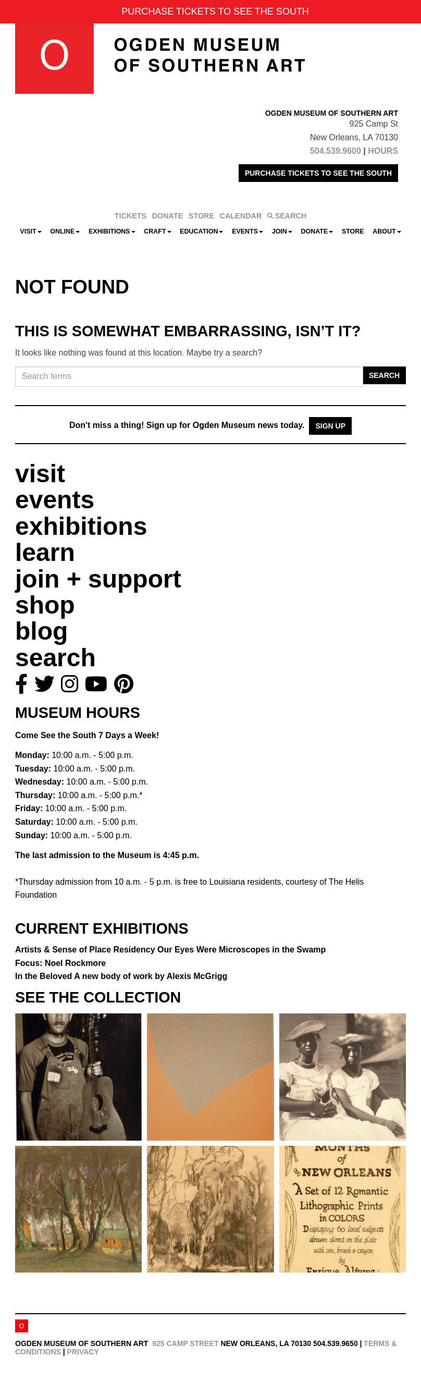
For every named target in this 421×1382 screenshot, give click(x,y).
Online (65, 231)
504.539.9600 (335, 150)
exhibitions (81, 526)
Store (353, 231)
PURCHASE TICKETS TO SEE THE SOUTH (318, 173)
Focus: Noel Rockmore (60, 963)
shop (45, 605)
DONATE (167, 216)
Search (384, 375)
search (55, 657)
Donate (317, 231)
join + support (98, 579)
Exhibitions (112, 231)
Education (201, 231)
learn (45, 552)
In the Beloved (121, 976)
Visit (30, 231)
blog (41, 631)
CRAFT (157, 231)
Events (247, 231)
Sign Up (330, 426)
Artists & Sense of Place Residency (170, 949)
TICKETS (131, 216)
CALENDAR (241, 216)
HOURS (383, 150)
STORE (201, 216)
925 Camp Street (185, 1343)
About (387, 231)
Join (282, 231)
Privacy (83, 1352)
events (54, 499)
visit (40, 473)
